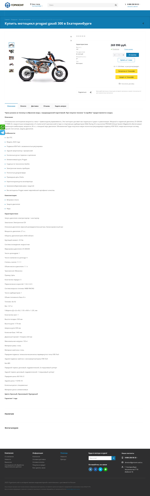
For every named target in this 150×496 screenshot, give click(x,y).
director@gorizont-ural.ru (133, 462)
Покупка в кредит (39, 465)
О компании (9, 457)
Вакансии (8, 462)
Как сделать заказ (39, 468)
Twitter (100, 469)
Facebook (96, 469)
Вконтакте (91, 469)
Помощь (64, 453)
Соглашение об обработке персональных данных (14, 466)
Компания (9, 453)
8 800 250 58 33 (133, 4)
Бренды (63, 459)
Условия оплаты (38, 462)
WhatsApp (105, 469)
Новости (8, 459)
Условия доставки (39, 459)
